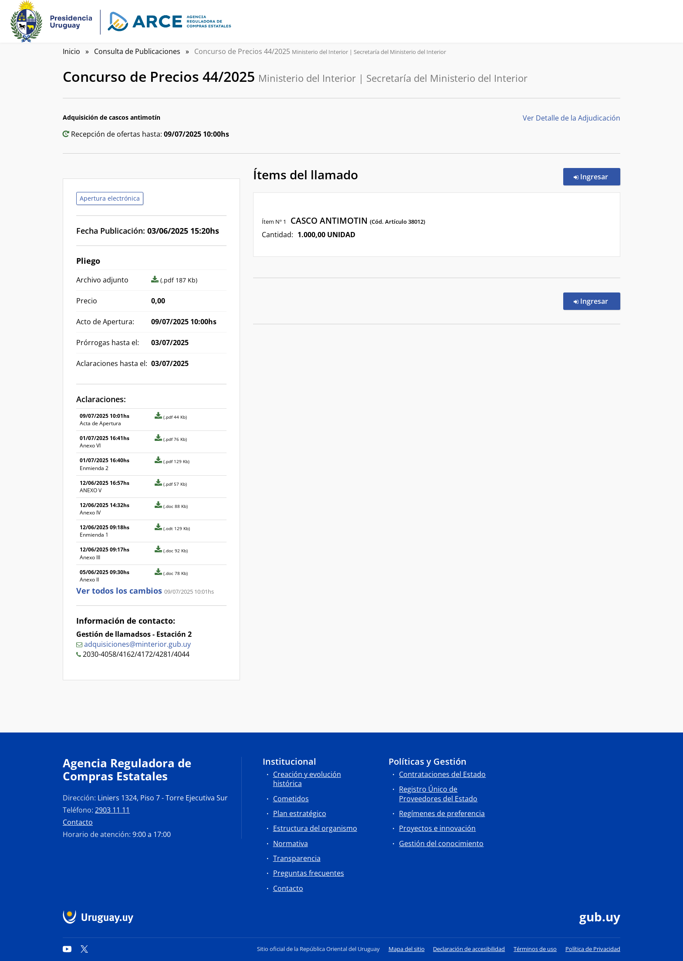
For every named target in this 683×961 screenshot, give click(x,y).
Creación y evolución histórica (307, 778)
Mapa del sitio (407, 949)
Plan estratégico (299, 813)
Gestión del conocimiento (441, 843)
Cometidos (291, 798)
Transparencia (297, 858)
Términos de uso (535, 949)
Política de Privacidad (592, 949)
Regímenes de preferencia (442, 813)
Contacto (78, 822)
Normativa (290, 843)
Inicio (71, 51)
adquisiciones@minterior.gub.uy (137, 644)
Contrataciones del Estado (442, 774)
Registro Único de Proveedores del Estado (438, 793)
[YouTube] (67, 949)
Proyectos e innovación (437, 828)
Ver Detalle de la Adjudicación (571, 118)
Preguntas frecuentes (308, 873)
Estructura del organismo (315, 828)
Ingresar (597, 176)
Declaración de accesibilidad (469, 949)
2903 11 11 (112, 810)
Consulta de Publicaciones (137, 51)
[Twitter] (84, 949)
